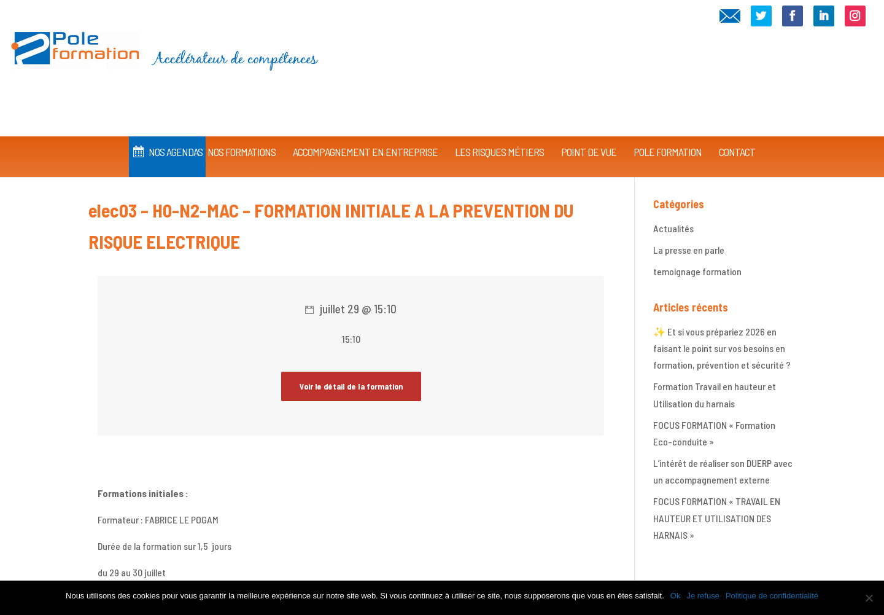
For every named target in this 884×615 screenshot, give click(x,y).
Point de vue (588, 134)
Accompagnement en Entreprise (365, 134)
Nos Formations (241, 134)
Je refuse (702, 595)
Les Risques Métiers (499, 134)
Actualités (673, 228)
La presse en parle (688, 250)
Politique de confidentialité (772, 595)
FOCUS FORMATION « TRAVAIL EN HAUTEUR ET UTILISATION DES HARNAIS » (716, 517)
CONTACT (737, 134)
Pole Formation (668, 134)
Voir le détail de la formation (351, 386)
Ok (675, 595)
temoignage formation (697, 271)
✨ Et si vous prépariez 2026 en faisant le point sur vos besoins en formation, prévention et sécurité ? (722, 348)
